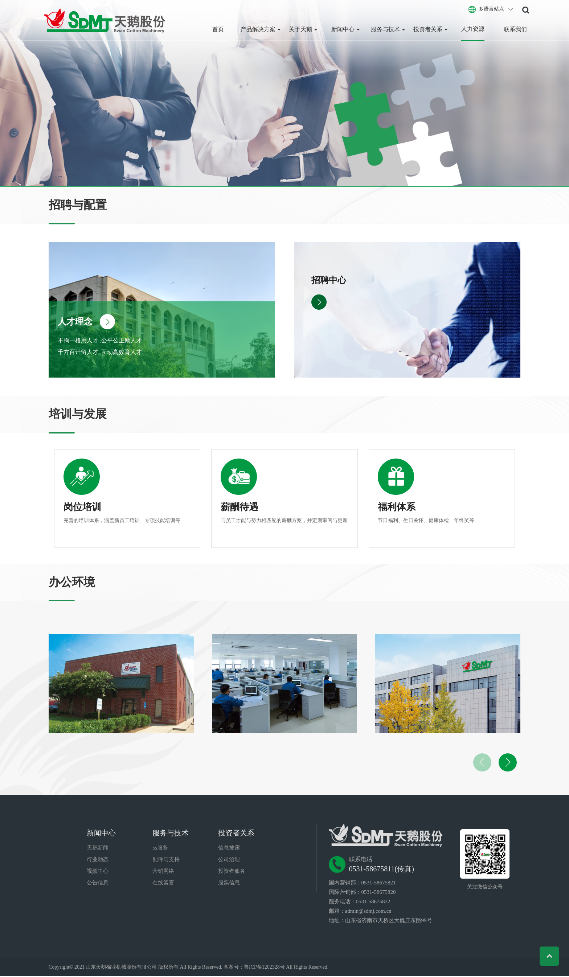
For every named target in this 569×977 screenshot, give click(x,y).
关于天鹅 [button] (303, 29)
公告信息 (98, 883)
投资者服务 (231, 872)
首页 (218, 29)
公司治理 (229, 860)
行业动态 (98, 860)
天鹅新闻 (98, 848)
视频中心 (98, 872)
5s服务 (160, 848)
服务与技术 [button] (388, 29)
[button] (508, 763)
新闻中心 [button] (345, 29)
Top (548, 956)
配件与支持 (166, 860)
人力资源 (472, 28)
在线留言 (163, 883)
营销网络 (163, 872)
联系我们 (515, 29)
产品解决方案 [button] (261, 29)
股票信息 (229, 883)
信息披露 (229, 848)
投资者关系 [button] (430, 29)
